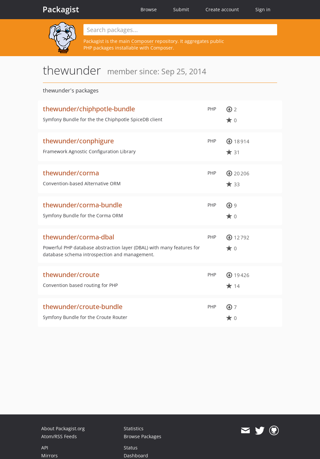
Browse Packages (142, 436)
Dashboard (136, 455)
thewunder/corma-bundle (82, 204)
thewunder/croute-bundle (82, 306)
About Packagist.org (63, 428)
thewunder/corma (71, 172)
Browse (149, 9)
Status (131, 447)
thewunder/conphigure (78, 140)
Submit (181, 9)
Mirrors (49, 455)
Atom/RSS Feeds (59, 436)
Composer (142, 41)
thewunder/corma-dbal (78, 236)
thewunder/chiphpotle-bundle (89, 108)
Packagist (61, 9)
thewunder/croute (71, 274)
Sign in (263, 9)
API (44, 447)
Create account (222, 9)
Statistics (134, 428)
